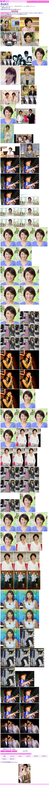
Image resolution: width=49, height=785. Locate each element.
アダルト (36, 12)
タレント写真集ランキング (8, 14)
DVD (5, 9)
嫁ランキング (18, 9)
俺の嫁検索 (15, 11)
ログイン (45, 1)
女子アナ (27, 12)
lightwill (23, 784)
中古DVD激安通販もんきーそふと (10, 762)
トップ (2, 751)
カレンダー (8, 751)
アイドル (14, 12)
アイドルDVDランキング (21, 14)
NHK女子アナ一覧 (6, 7)
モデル (17, 12)
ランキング (37, 1)
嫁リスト (30, 1)
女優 (10, 12)
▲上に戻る (25, 750)
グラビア (22, 12)
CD (7, 9)
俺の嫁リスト (5, 1)
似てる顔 (8, 16)
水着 (9, 9)
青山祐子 (5, 4)
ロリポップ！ (30, 784)
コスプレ (12, 9)
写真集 (2, 9)
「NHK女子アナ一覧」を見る (8, 749)
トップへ (3, 16)
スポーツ (31, 12)
